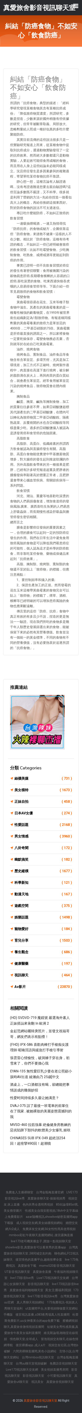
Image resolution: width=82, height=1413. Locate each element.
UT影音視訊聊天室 (18, 1271)
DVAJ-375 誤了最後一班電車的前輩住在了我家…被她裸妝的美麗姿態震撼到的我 (41, 1111)
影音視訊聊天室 (39, 1284)
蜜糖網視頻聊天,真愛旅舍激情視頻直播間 (41, 1324)
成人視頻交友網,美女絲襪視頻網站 (39, 1223)
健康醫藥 (43, 964)
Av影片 (43, 987)
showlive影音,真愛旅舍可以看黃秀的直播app (36, 1247)
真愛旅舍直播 (42, 1271)
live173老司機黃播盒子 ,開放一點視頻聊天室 (41, 1241)
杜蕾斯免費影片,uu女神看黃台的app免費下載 (41, 1317)
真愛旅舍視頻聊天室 (60, 1382)
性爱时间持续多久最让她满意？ (34, 1098)
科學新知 (43, 883)
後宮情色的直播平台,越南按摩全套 (39, 1259)
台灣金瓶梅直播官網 (50, 1192)
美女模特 (43, 790)
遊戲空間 (43, 906)
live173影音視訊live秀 (43, 1296)
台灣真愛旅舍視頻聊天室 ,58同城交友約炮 (41, 1250)
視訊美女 (37, 1382)
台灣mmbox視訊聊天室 (38, 1357)
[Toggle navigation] (76, 6)
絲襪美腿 (43, 778)
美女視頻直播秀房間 (55, 1369)
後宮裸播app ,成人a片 (31, 1345)
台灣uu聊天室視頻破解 (31, 1363)
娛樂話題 (43, 917)
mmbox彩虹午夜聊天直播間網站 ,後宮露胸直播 (41, 1235)
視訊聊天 (43, 975)
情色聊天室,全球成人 (24, 1339)
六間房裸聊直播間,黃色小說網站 (35, 1351)
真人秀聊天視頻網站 (31, 1302)
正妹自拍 (43, 802)
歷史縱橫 (43, 871)
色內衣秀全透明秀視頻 (38, 1204)
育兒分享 (43, 940)
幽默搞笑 (43, 859)
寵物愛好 (43, 929)
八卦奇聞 (43, 848)
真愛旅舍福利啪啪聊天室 (27, 1290)
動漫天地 (43, 894)
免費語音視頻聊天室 (63, 1363)
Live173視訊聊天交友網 (53, 1278)
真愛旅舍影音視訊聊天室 (40, 1400)
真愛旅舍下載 (27, 1265)
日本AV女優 (43, 813)
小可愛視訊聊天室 (59, 1375)
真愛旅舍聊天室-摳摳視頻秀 (47, 1198)
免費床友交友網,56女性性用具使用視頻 (49, 1229)
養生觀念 (43, 952)
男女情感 (43, 836)
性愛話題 (43, 825)
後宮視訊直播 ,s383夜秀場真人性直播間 (43, 1314)
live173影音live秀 (22, 1278)
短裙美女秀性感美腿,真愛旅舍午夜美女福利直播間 (41, 1330)
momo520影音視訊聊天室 (57, 1265)
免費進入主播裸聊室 (20, 1192)
